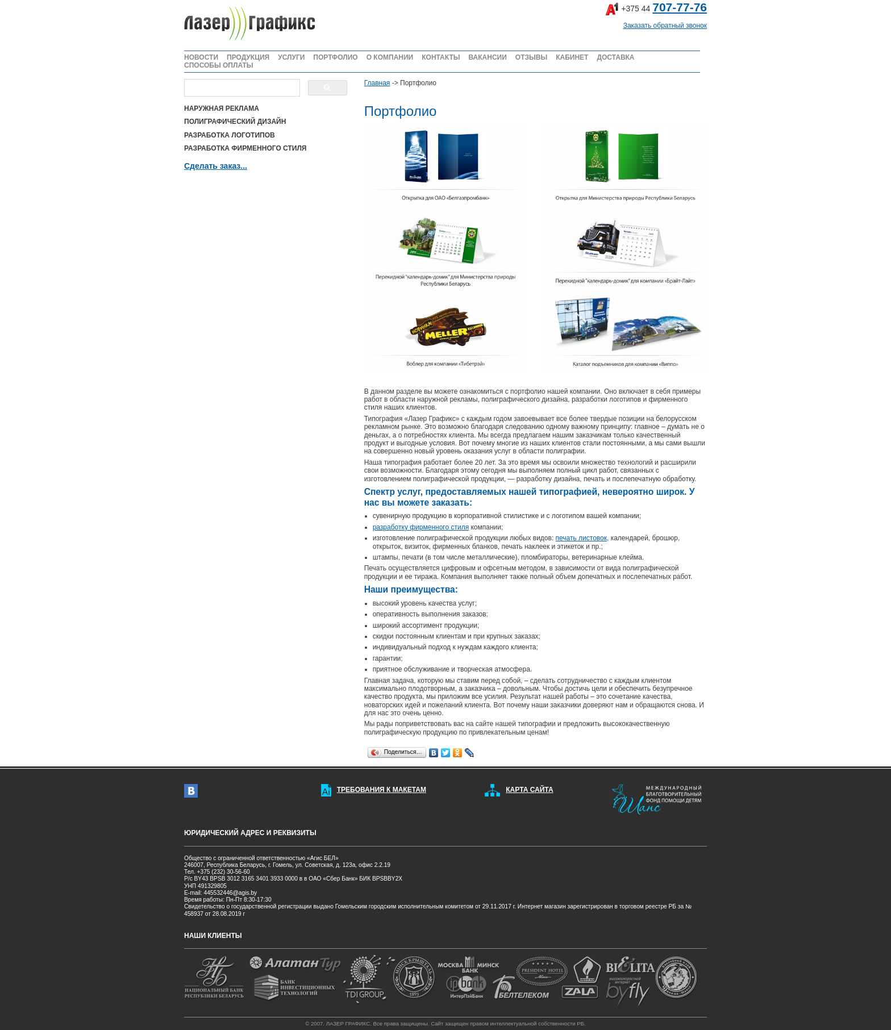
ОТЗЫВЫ (531, 57)
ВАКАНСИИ (487, 57)
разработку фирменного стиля (421, 527)
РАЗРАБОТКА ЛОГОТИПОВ (229, 135)
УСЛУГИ (291, 57)
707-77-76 (679, 7)
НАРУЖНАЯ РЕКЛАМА (221, 108)
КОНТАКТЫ (441, 57)
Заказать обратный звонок (665, 26)
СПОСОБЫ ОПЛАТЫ (218, 65)
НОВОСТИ (201, 57)
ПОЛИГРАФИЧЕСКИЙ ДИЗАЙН (235, 122)
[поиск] (241, 88)
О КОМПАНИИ (390, 57)
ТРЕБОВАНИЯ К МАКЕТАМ (381, 790)
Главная (377, 83)
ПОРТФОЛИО (335, 57)
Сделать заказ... (215, 165)
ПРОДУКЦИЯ (248, 57)
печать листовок (581, 538)
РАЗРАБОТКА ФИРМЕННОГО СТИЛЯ (245, 148)
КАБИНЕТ (572, 57)
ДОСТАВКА (615, 57)
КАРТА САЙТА (529, 790)
